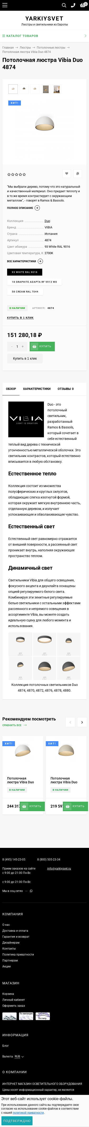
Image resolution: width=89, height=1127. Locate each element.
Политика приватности (18, 954)
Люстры (25, 47)
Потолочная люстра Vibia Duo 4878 (64, 782)
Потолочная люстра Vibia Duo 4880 (20, 782)
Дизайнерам (10, 942)
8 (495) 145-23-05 (13, 859)
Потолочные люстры (51, 47)
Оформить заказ (13, 1005)
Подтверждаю (17, 1121)
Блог (5, 1045)
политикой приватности (28, 1112)
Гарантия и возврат (15, 936)
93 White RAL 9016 (24, 272)
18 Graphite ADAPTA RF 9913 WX (34, 282)
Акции (6, 966)
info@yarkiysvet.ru (59, 868)
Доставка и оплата (15, 930)
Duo (47, 221)
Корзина (8, 994)
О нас (6, 924)
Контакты (9, 948)
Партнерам (10, 960)
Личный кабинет (13, 999)
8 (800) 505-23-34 (48, 859)
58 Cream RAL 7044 (25, 291)
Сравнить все (14, 725)
